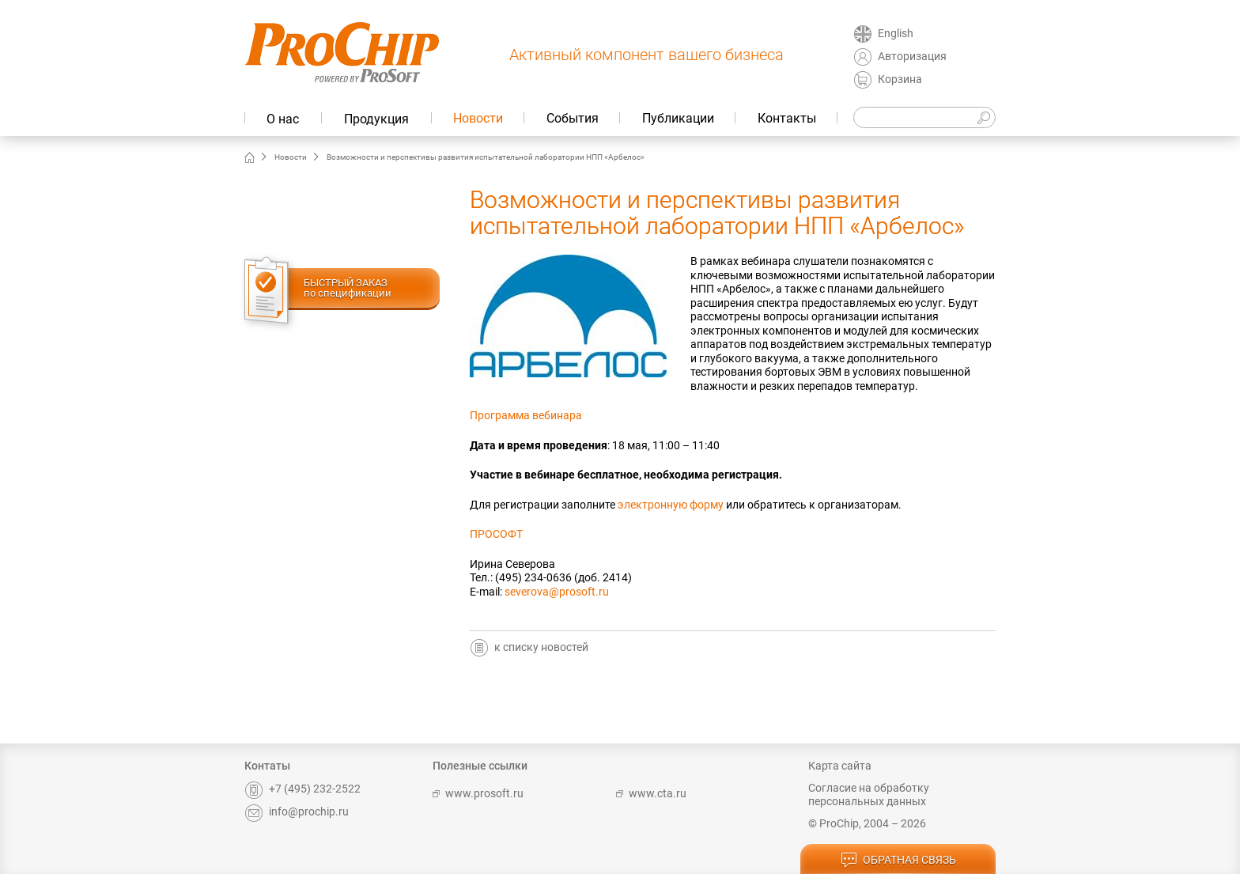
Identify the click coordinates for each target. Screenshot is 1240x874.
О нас (283, 119)
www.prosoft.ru (478, 793)
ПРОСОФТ (496, 534)
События (572, 118)
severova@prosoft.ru (557, 591)
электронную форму (671, 504)
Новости (478, 118)
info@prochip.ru (296, 811)
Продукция (376, 119)
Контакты (787, 118)
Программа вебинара (526, 415)
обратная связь (898, 860)
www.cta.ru (651, 793)
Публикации (678, 118)
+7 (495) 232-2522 (302, 788)
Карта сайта (839, 765)
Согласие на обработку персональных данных (868, 794)
